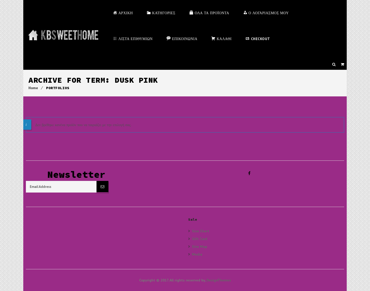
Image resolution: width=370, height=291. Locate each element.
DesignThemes (218, 280)
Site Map (199, 246)
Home (33, 88)
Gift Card (199, 238)
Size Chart (200, 231)
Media (197, 254)
